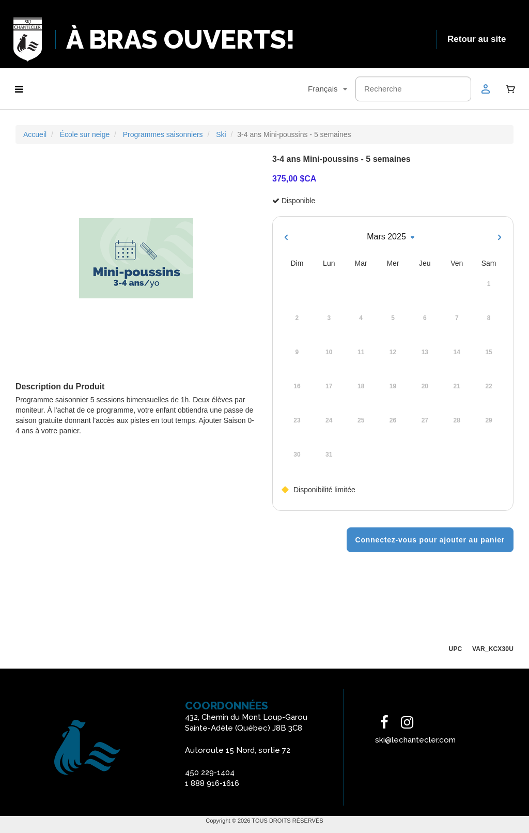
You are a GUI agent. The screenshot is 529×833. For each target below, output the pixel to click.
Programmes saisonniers (163, 134)
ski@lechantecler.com (415, 740)
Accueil (34, 134)
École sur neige (85, 134)
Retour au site (476, 39)
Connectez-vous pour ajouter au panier (430, 540)
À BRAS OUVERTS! (180, 39)
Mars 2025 (393, 237)
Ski (221, 134)
